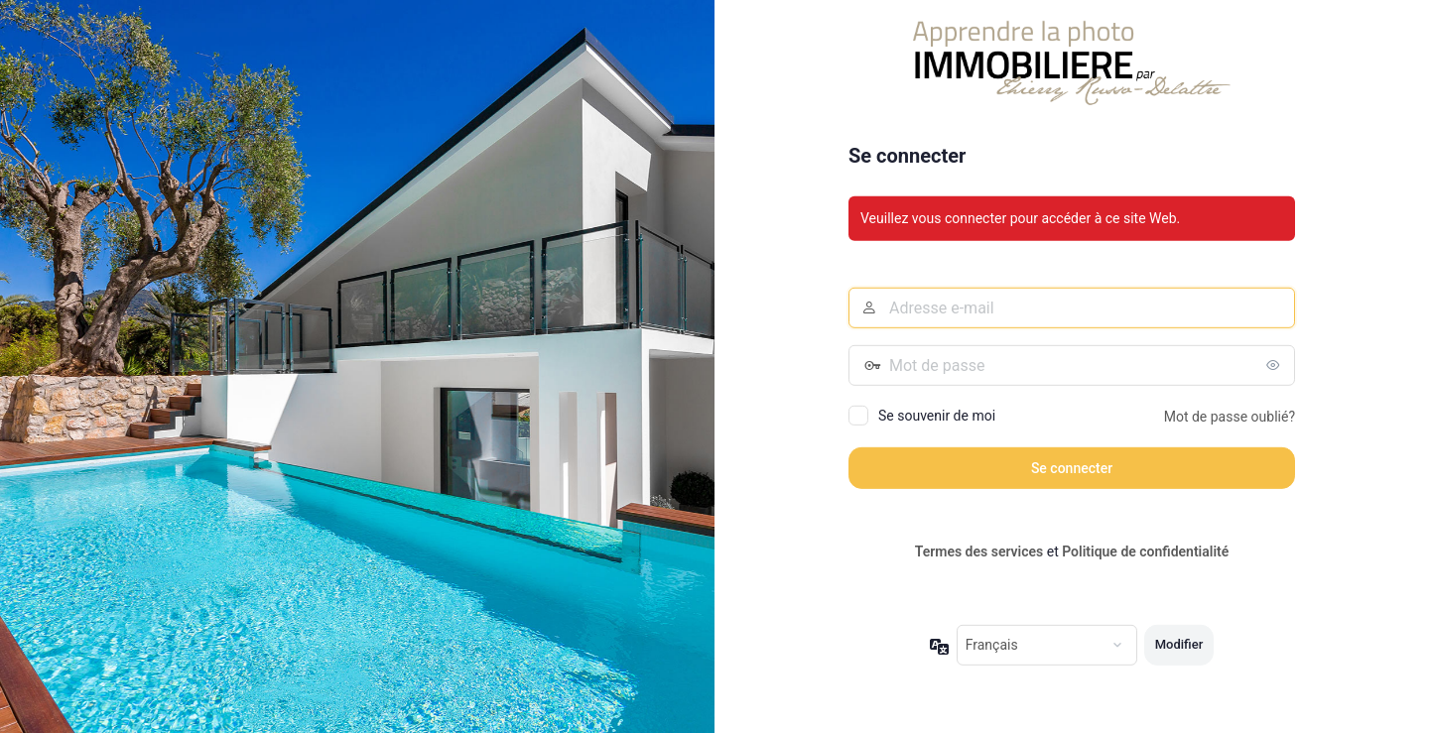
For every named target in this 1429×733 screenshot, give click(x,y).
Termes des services (979, 551)
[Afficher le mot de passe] (1275, 365)
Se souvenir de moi (936, 416)
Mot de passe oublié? (1229, 417)
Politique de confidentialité (1145, 551)
